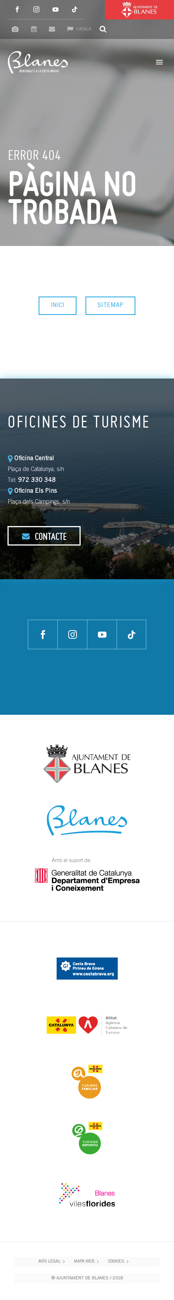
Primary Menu (159, 62)
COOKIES (116, 1262)
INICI (57, 306)
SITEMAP (110, 306)
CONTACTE (44, 536)
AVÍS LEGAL (49, 1262)
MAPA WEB (84, 1262)
